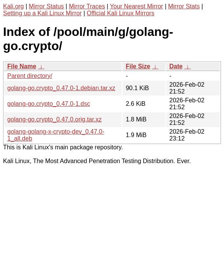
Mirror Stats (184, 6)
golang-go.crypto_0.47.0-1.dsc (48, 103)
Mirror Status (46, 6)
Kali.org (13, 6)
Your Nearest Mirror (136, 6)
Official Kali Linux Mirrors (120, 13)
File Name (21, 66)
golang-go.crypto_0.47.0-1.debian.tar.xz (61, 88)
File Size (138, 66)
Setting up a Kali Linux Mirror (42, 13)
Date (176, 66)
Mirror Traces (87, 6)
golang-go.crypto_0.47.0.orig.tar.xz (54, 119)
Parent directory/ (29, 76)
